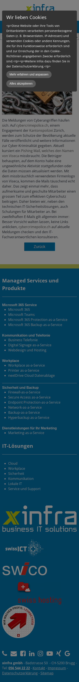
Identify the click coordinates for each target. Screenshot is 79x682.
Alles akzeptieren (21, 83)
